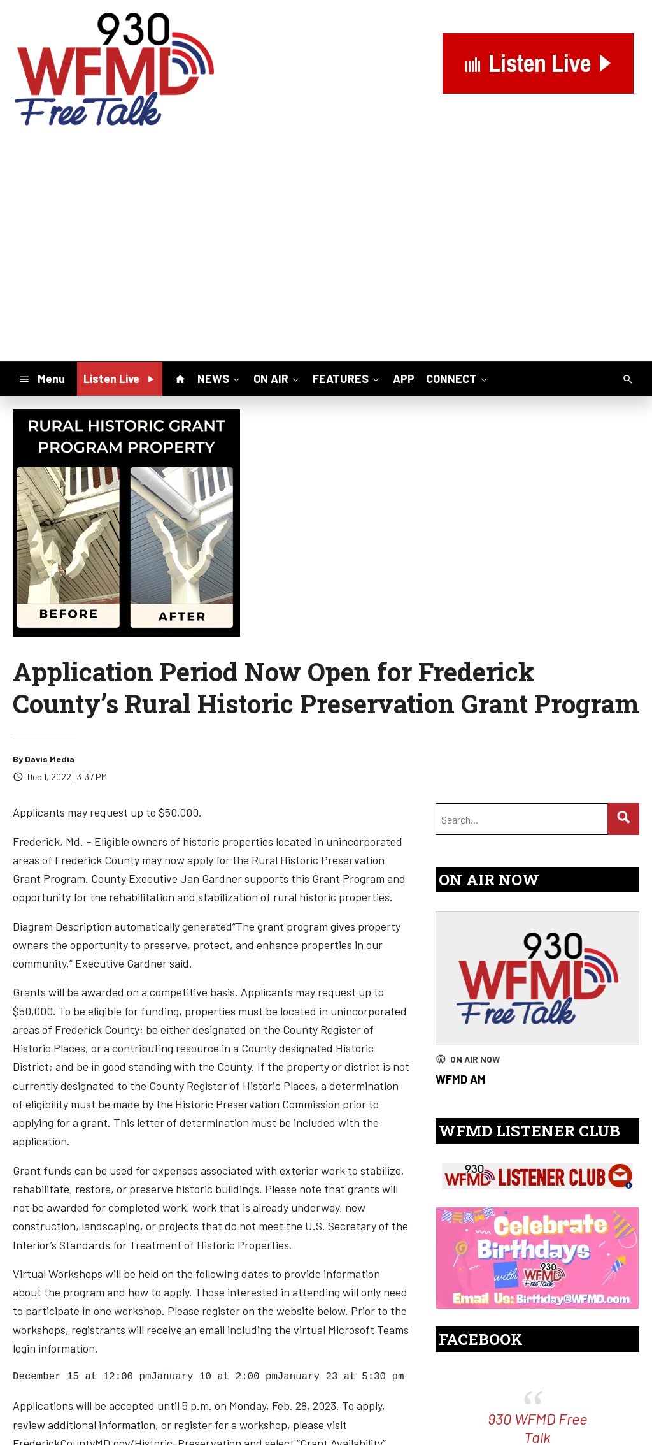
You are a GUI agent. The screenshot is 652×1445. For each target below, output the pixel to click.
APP (404, 379)
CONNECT (458, 378)
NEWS (219, 378)
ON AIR (277, 378)
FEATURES (347, 378)
